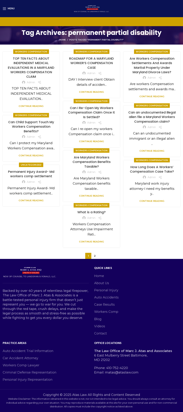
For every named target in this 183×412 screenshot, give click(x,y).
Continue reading (31, 106)
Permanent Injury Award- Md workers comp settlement (31, 173)
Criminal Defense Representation (29, 372)
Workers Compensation (31, 51)
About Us (101, 283)
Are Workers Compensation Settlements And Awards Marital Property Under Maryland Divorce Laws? (152, 65)
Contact (100, 333)
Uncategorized (31, 164)
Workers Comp (106, 312)
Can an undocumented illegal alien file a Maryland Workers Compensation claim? (152, 117)
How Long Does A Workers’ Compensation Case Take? (152, 169)
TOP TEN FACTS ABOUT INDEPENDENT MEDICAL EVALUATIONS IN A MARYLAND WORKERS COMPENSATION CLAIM (31, 67)
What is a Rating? (91, 212)
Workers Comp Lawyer (21, 365)
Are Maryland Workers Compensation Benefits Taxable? (92, 161)
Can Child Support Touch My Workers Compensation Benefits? (31, 126)
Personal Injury (106, 290)
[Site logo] (91, 8)
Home (63, 39)
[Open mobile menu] (8, 8)
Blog (98, 319)
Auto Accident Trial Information (28, 351)
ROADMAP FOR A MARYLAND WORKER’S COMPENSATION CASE (91, 63)
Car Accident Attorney (20, 358)
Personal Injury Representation (28, 380)
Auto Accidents (106, 297)
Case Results (104, 305)
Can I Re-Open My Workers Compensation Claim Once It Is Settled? (91, 112)
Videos (99, 326)
